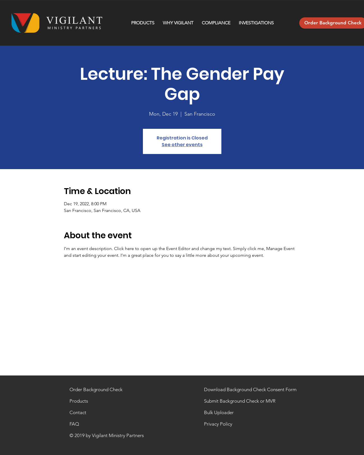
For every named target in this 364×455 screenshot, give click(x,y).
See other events (182, 144)
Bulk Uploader (219, 412)
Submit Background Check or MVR (239, 401)
